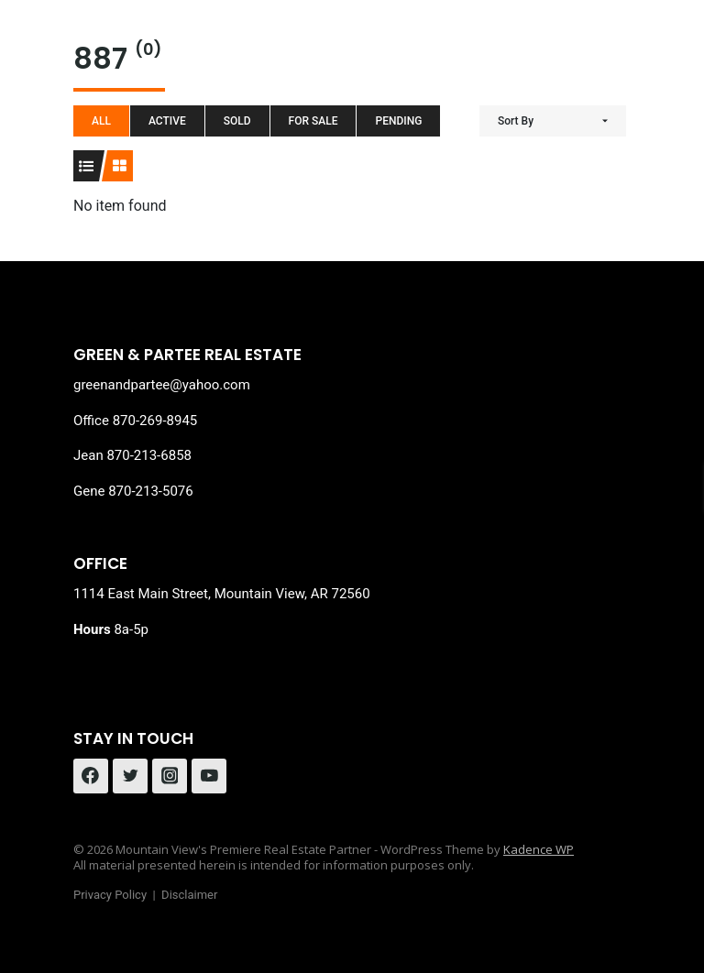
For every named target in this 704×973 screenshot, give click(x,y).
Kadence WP (538, 849)
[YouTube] (209, 776)
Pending (398, 121)
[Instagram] (169, 776)
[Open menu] (614, 45)
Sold (237, 121)
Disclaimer (189, 895)
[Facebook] (90, 776)
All (101, 121)
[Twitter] (130, 776)
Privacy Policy (110, 895)
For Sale (313, 121)
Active (167, 121)
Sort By (516, 121)
